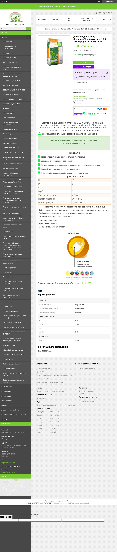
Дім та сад (7, 134)
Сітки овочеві (8, 231)
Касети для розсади (10, 85)
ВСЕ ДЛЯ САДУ (8, 53)
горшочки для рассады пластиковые (50, 382)
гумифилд (40, 372)
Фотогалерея (6, 401)
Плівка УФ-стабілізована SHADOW (12, 282)
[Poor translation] (9, 517)
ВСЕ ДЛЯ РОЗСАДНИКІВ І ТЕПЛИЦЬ (12, 68)
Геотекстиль (8, 272)
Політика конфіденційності (80, 503)
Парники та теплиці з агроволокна (11, 123)
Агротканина (8, 277)
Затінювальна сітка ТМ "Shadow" (12, 296)
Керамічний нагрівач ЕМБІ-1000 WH (11, 174)
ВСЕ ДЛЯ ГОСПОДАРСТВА (12, 94)
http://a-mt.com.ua (8, 463)
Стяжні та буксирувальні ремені (12, 226)
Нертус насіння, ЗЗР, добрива (14, 99)
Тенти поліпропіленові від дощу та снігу (13, 262)
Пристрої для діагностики (12, 164)
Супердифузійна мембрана (13, 327)
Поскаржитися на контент (61, 503)
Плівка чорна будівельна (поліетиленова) (12, 255)
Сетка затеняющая (44, 378)
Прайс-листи (6, 391)
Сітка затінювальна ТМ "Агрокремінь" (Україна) (12, 181)
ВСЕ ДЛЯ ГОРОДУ (9, 58)
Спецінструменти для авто (13, 152)
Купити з (83, 67)
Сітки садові (7, 306)
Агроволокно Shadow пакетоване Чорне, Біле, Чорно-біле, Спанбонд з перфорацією (12, 246)
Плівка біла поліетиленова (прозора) (13, 289)
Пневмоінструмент (10, 138)
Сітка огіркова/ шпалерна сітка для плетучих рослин (13, 75)
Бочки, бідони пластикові (12, 187)
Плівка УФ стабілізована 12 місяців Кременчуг (13, 192)
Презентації (6, 396)
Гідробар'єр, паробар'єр (12, 322)
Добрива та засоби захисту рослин (13, 381)
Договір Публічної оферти (85, 368)
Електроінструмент (10, 143)
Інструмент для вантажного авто (13, 158)
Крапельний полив (10, 345)
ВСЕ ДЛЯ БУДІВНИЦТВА (11, 81)
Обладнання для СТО (11, 148)
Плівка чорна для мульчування (9, 47)
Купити (83, 62)
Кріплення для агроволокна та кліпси (14, 374)
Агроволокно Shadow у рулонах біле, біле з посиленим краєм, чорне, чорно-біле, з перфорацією (15, 217)
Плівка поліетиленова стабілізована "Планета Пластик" (12, 200)
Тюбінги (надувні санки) (12, 364)
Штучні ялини (8, 359)
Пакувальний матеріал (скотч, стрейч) (14, 317)
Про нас (69, 20)
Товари (4, 37)
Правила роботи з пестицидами (13, 414)
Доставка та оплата (87, 20)
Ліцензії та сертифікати (10, 410)
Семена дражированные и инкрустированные (54, 375)
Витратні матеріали (10, 168)
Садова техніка (9, 368)
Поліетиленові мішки (11, 311)
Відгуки (4, 405)
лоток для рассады (44, 368)
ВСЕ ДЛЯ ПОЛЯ (8, 42)
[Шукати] (28, 29)
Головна (42, 19)
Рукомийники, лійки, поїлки (13, 355)
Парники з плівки (9, 118)
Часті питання (6, 387)
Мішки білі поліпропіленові (13, 350)
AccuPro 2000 (84, 283)
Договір (4, 419)
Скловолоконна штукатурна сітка (14, 237)
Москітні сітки (8, 302)
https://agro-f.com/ (8, 472)
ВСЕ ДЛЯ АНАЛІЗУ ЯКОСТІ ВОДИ (14, 90)
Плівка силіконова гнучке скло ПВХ (14, 208)
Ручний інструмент (10, 129)
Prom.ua (69, 501)
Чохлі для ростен (9, 267)
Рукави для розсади (10, 62)
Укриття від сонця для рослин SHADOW (14, 333)
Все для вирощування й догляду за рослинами (12, 339)
